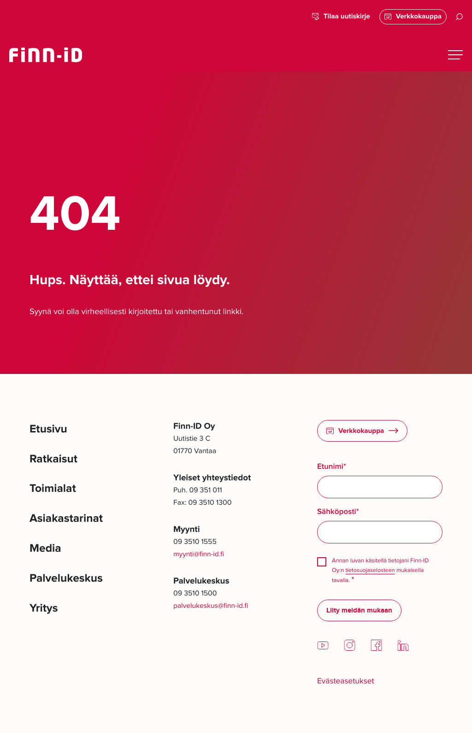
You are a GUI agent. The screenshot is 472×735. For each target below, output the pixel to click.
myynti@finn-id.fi (199, 554)
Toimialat (54, 491)
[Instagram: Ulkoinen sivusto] (349, 649)
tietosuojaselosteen (370, 571)
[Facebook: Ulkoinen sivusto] (376, 649)
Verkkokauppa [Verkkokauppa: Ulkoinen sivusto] (412, 16)
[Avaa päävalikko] (455, 54)
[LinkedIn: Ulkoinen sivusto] (403, 649)
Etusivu (49, 430)
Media (46, 554)
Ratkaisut (55, 461)
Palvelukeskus (68, 585)
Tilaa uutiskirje (337, 16)
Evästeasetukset (347, 681)
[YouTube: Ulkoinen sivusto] (323, 649)
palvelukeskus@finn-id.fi (211, 606)
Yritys (44, 615)
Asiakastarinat (68, 522)
